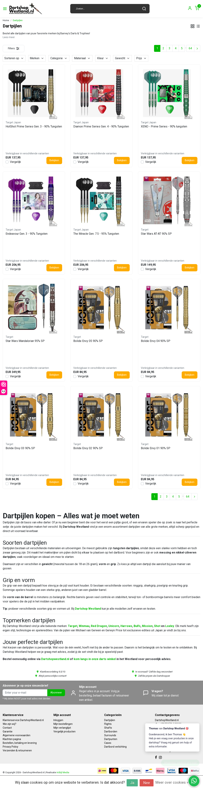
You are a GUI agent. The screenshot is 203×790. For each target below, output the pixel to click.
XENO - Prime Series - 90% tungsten (164, 126)
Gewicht (122, 58)
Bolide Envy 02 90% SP (88, 448)
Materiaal (82, 58)
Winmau (84, 626)
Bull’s (137, 626)
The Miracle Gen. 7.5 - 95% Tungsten (96, 233)
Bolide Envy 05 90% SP (88, 341)
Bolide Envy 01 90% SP (155, 448)
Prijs (141, 58)
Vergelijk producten (64, 731)
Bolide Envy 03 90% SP (20, 448)
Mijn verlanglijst (62, 727)
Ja (132, 783)
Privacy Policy (10, 746)
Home (6, 20)
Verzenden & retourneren (17, 750)
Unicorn (113, 626)
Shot (157, 626)
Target (72, 626)
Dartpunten (110, 739)
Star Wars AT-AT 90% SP (156, 233)
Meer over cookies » (171, 782)
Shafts (108, 727)
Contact (7, 727)
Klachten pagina (12, 739)
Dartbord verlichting (115, 746)
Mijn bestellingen (63, 723)
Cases (107, 742)
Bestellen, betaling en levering (20, 742)
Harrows (126, 626)
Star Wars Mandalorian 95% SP (25, 341)
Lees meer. (9, 37)
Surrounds (110, 735)
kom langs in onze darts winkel (95, 659)
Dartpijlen (18, 20)
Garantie (7, 731)
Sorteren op (14, 58)
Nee (146, 783)
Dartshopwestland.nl (55, 659)
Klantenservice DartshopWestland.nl (23, 720)
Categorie (58, 58)
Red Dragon (99, 626)
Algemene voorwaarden (16, 735)
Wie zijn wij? (9, 723)
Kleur (102, 58)
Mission (147, 626)
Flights (108, 723)
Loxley (169, 626)
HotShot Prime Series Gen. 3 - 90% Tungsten (34, 126)
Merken (37, 58)
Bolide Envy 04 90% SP (155, 341)
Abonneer (56, 692)
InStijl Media (62, 772)
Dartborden (110, 731)
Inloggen (58, 720)
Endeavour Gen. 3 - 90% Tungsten (26, 233)
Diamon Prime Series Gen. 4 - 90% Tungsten (101, 126)
